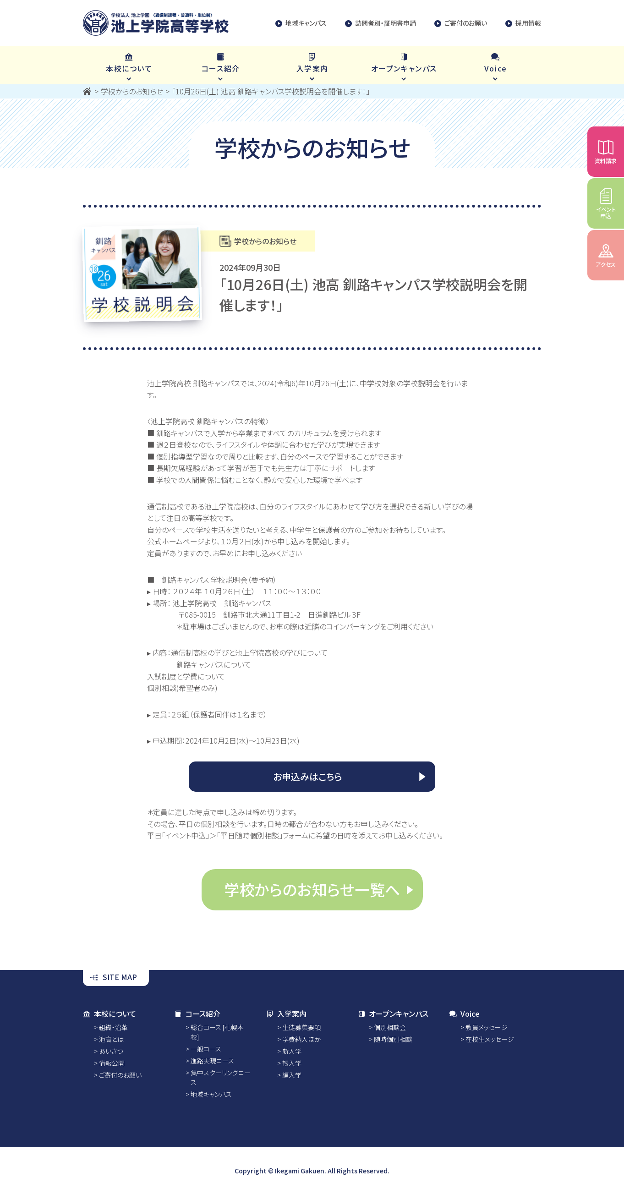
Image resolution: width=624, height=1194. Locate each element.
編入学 (291, 1074)
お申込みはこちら (307, 776)
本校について (109, 1013)
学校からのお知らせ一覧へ (312, 889)
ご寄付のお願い (460, 23)
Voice (464, 1013)
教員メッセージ (486, 1027)
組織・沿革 (113, 1027)
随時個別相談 (393, 1039)
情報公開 (112, 1063)
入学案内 (286, 1013)
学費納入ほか (301, 1039)
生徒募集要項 (301, 1027)
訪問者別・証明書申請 (380, 23)
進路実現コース (212, 1060)
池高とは (111, 1039)
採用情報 (523, 23)
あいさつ (111, 1051)
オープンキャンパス (393, 1013)
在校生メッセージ (489, 1039)
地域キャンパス (301, 23)
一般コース (206, 1048)
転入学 (291, 1063)
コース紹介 (197, 1013)
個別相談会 (390, 1027)
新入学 (291, 1051)
